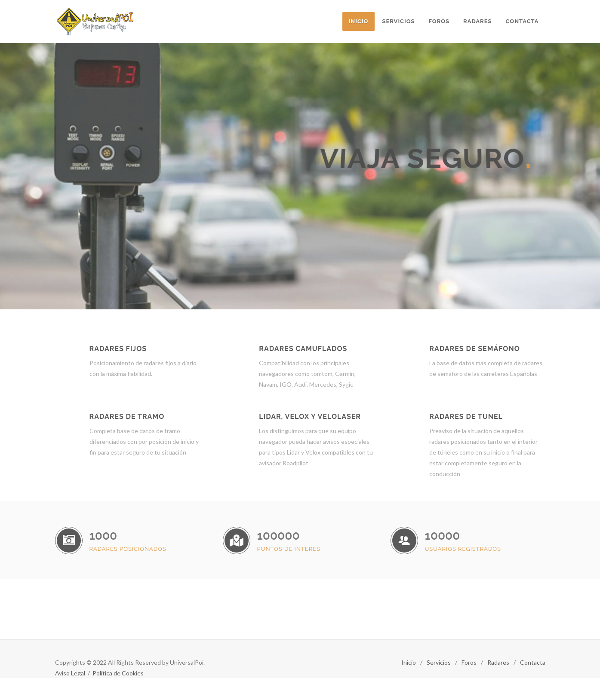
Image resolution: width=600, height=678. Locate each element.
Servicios (439, 662)
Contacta (532, 662)
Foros (469, 662)
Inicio (408, 662)
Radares (498, 662)
